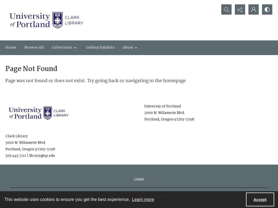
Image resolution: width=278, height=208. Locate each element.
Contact (139, 179)
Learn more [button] (143, 199)
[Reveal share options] (240, 9)
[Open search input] (226, 9)
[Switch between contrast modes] (267, 9)
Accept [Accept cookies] (260, 199)
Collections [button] (65, 47)
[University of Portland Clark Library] (46, 20)
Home (10, 47)
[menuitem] (139, 178)
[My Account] (253, 9)
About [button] (131, 47)
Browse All (34, 47)
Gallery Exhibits (100, 47)
